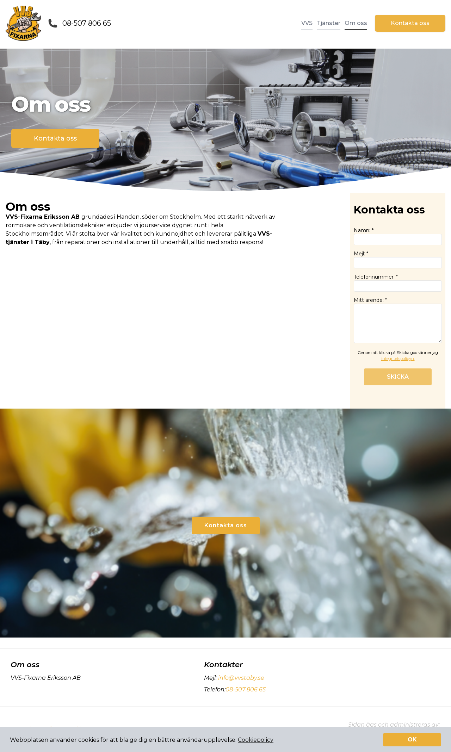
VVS (307, 23)
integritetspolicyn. (398, 358)
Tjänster (328, 23)
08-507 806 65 (86, 23)
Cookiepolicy (255, 740)
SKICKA (398, 376)
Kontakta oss (410, 23)
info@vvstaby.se (240, 678)
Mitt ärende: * (398, 320)
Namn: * (398, 236)
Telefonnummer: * (398, 283)
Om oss (356, 23)
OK (412, 739)
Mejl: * (398, 259)
